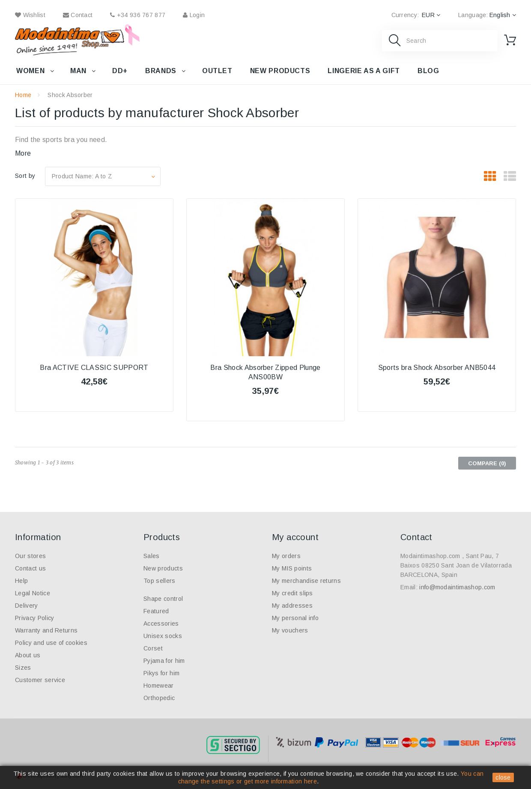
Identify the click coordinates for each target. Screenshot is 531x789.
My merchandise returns (306, 580)
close (503, 777)
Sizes (23, 667)
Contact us (30, 568)
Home (23, 95)
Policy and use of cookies (51, 642)
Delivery (26, 605)
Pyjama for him (164, 660)
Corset (153, 648)
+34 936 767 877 (137, 15)
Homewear (158, 685)
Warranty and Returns (46, 630)
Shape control (163, 598)
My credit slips (292, 593)
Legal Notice (32, 593)
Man (78, 70)
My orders (286, 556)
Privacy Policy (34, 618)
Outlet (217, 70)
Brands (160, 70)
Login (194, 15)
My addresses (292, 605)
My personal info (295, 618)
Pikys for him (161, 673)
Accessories (161, 623)
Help (21, 580)
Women (30, 70)
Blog (428, 70)
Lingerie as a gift (364, 70)
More (23, 153)
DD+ (120, 70)
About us (28, 655)
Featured (156, 611)
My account (295, 537)
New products (280, 70)
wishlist (30, 15)
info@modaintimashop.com (457, 587)
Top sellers (159, 580)
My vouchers (290, 630)
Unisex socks (162, 635)
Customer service (40, 680)
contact (78, 15)
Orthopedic (159, 697)
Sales (151, 556)
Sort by (25, 175)
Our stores (30, 556)
